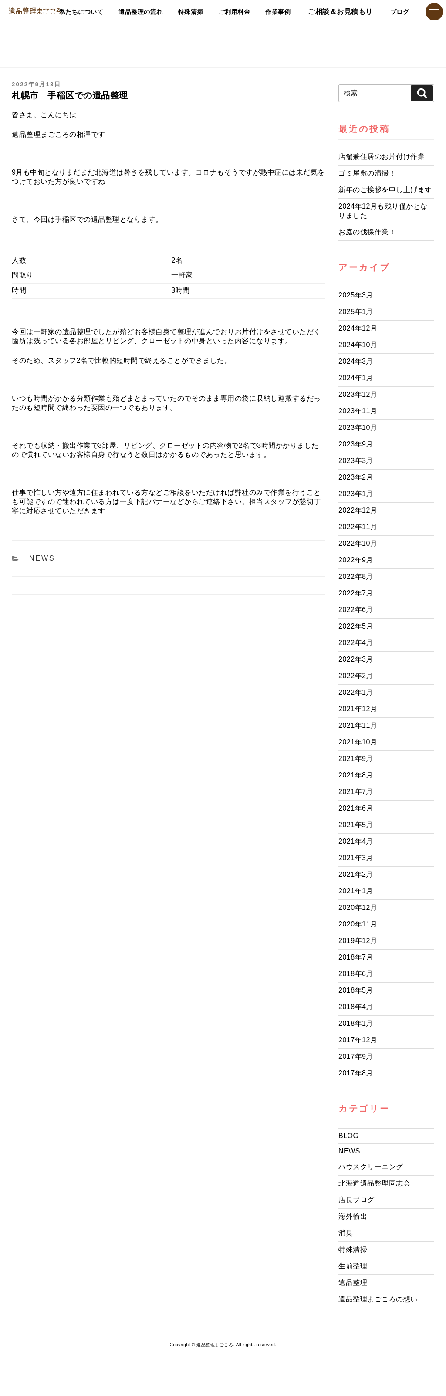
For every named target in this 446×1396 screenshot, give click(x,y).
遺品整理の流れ (104, 11)
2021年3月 (355, 858)
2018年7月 (355, 957)
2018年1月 (355, 1023)
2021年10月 (357, 742)
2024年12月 (357, 328)
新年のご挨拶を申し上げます (385, 189)
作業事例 (267, 11)
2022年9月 (355, 560)
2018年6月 (355, 973)
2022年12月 (357, 510)
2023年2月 (355, 477)
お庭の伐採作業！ (367, 232)
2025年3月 (355, 295)
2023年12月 (357, 394)
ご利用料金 (215, 11)
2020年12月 (357, 907)
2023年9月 (355, 444)
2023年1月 (355, 493)
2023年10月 (357, 427)
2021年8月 (355, 775)
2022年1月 (355, 692)
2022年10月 (357, 543)
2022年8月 (355, 576)
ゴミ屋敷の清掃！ (367, 173)
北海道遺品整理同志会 (374, 1183)
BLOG (348, 1135)
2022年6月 (355, 609)
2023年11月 (357, 411)
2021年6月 (355, 808)
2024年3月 (355, 361)
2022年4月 (355, 642)
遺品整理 (352, 1282)
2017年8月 (355, 1073)
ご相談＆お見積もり (333, 11)
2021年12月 (357, 709)
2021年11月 (357, 725)
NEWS (42, 558)
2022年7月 (355, 593)
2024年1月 (355, 378)
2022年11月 (357, 527)
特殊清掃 (163, 11)
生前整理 (352, 1266)
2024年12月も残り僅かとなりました (383, 211)
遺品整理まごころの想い (378, 1299)
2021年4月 (355, 841)
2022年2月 (355, 675)
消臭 (345, 1233)
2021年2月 (355, 874)
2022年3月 (355, 659)
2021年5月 (355, 824)
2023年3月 (355, 460)
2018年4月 (355, 1007)
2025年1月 (355, 311)
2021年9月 (355, 758)
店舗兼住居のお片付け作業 (381, 156)
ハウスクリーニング (370, 1166)
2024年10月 (357, 344)
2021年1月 (355, 891)
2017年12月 (357, 1040)
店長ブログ (356, 1199)
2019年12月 (357, 940)
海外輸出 (352, 1216)
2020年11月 (357, 924)
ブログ (396, 11)
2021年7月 (355, 791)
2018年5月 (355, 990)
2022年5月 (355, 626)
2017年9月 (355, 1056)
